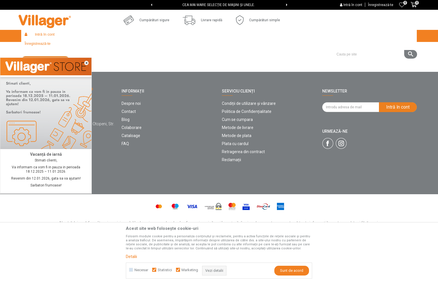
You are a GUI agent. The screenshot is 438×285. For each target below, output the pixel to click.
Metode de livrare (237, 169)
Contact (129, 153)
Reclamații (231, 201)
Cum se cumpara (237, 161)
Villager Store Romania (40, 48)
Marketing (189, 270)
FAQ (125, 185)
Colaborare (132, 169)
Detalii (131, 256)
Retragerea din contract (243, 193)
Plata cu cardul (235, 185)
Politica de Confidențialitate (246, 153)
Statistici (165, 270)
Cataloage (131, 177)
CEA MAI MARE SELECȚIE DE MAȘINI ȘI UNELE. (218, 5)
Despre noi (131, 145)
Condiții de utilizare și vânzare (249, 145)
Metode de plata (236, 177)
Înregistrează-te (380, 5)
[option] (219, 5)
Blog (126, 161)
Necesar (141, 270)
